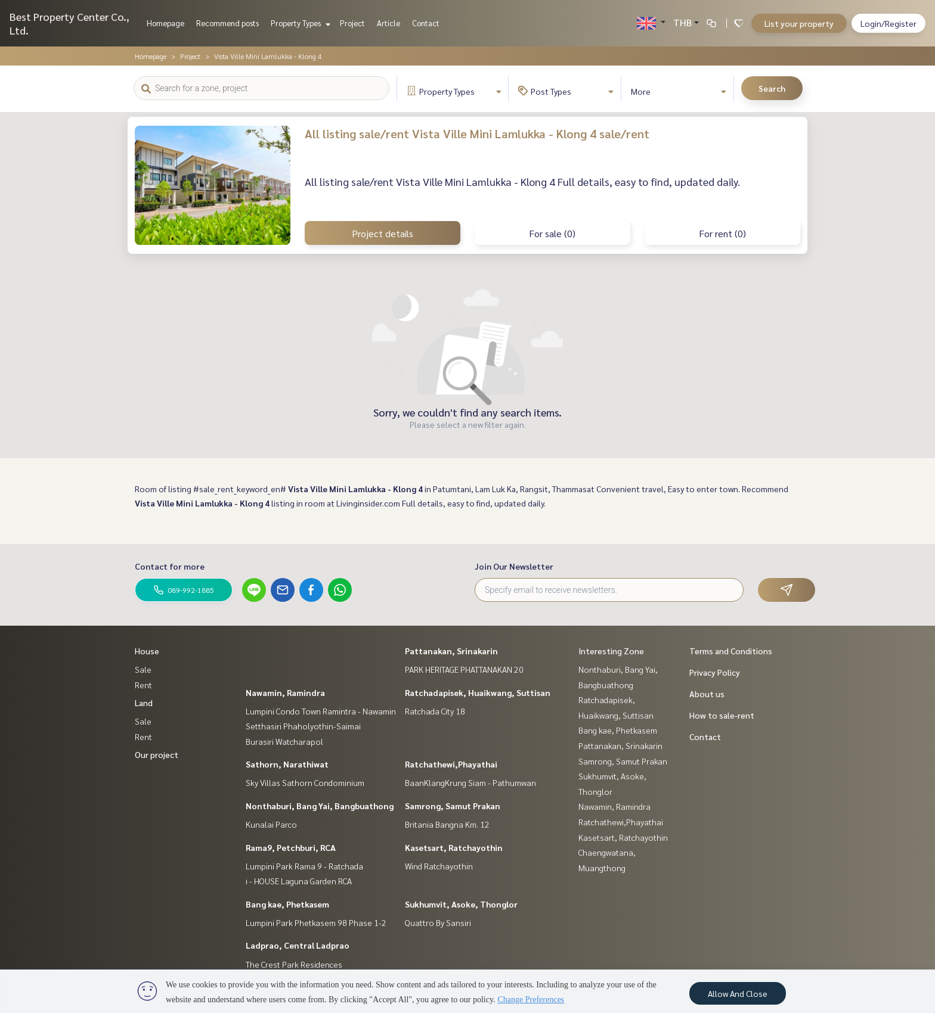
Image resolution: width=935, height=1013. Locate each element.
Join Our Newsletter (514, 566)
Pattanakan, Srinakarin (451, 650)
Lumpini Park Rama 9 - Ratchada (304, 865)
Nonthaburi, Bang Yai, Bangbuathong (320, 805)
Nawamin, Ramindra (285, 692)
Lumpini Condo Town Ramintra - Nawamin (321, 711)
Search (771, 88)
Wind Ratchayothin (439, 865)
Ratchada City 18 (435, 711)
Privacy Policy (714, 672)
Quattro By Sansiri (438, 922)
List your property (799, 23)
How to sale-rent (721, 715)
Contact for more (170, 566)
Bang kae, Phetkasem (287, 904)
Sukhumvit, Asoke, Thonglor (461, 904)
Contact (425, 23)
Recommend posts (227, 23)
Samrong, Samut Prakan (452, 805)
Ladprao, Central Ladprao (297, 945)
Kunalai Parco (271, 824)
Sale (143, 669)
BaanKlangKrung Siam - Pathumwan (470, 782)
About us (707, 693)
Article (388, 23)
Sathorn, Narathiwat (287, 764)
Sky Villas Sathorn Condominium (305, 782)
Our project (156, 754)
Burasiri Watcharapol (284, 741)
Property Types (299, 23)
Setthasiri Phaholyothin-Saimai (303, 725)
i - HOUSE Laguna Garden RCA (299, 880)
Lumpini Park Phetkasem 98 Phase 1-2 (316, 922)
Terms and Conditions (730, 650)
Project (352, 23)
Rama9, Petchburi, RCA (291, 847)
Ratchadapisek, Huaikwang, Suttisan (477, 692)
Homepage (165, 23)
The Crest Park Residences (294, 964)
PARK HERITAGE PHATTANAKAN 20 (464, 669)
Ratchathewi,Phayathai (451, 764)
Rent (143, 684)
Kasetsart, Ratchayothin (454, 847)
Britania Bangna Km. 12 (447, 824)
